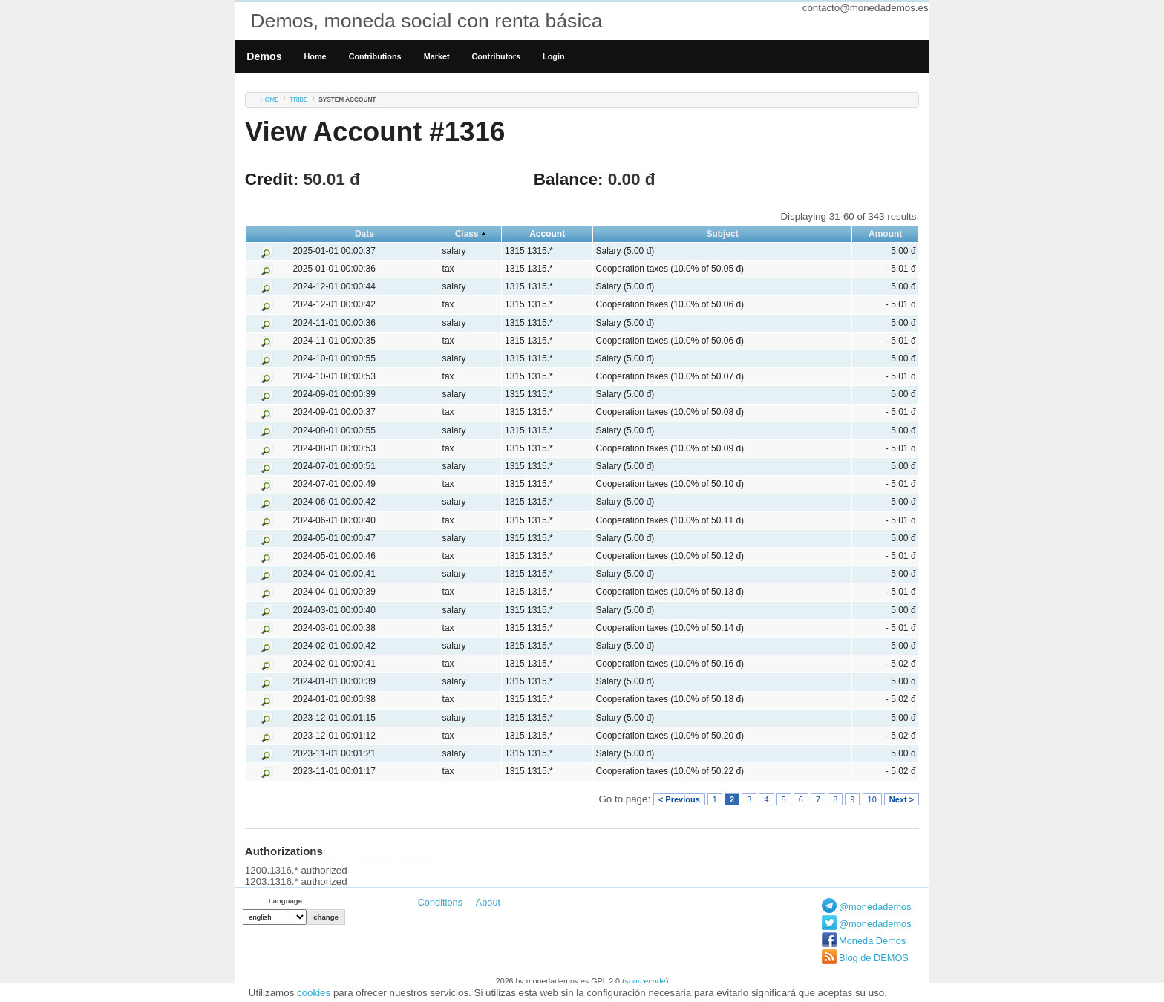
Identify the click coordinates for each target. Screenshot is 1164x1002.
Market (437, 56)
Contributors (496, 56)
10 (872, 799)
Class (467, 234)
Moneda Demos (872, 940)
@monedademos (875, 906)
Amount (885, 234)
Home (315, 56)
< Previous (679, 799)
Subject (722, 234)
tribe (298, 99)
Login (553, 56)
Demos (263, 56)
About (488, 902)
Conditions (440, 902)
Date (364, 234)
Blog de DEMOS (874, 957)
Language (285, 901)
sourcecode (645, 981)
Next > (901, 799)
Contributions (375, 56)
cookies (313, 992)
